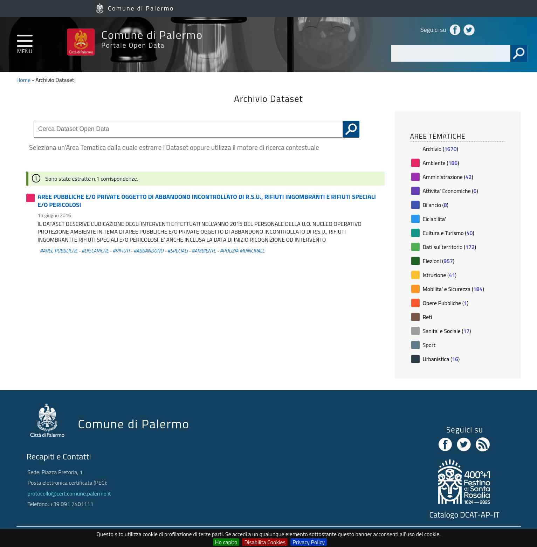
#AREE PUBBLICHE (59, 251)
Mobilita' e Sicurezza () (453, 289)
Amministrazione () (447, 177)
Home (23, 80)
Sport (428, 345)
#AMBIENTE (204, 251)
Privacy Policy (308, 542)
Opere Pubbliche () (445, 303)
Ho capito (226, 542)
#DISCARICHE (95, 251)
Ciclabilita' (434, 219)
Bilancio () (435, 205)
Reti (427, 317)
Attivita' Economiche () (450, 191)
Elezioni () (438, 261)
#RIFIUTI (121, 251)
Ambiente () (440, 163)
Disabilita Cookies (264, 542)
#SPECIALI (177, 251)
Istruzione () (439, 275)
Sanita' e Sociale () (446, 331)
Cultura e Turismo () (448, 233)
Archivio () (440, 149)
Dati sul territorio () (449, 247)
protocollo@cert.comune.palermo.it (69, 493)
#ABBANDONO (148, 251)
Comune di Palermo (141, 8)
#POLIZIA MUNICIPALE (242, 251)
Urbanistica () (441, 359)
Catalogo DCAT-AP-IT (464, 515)
